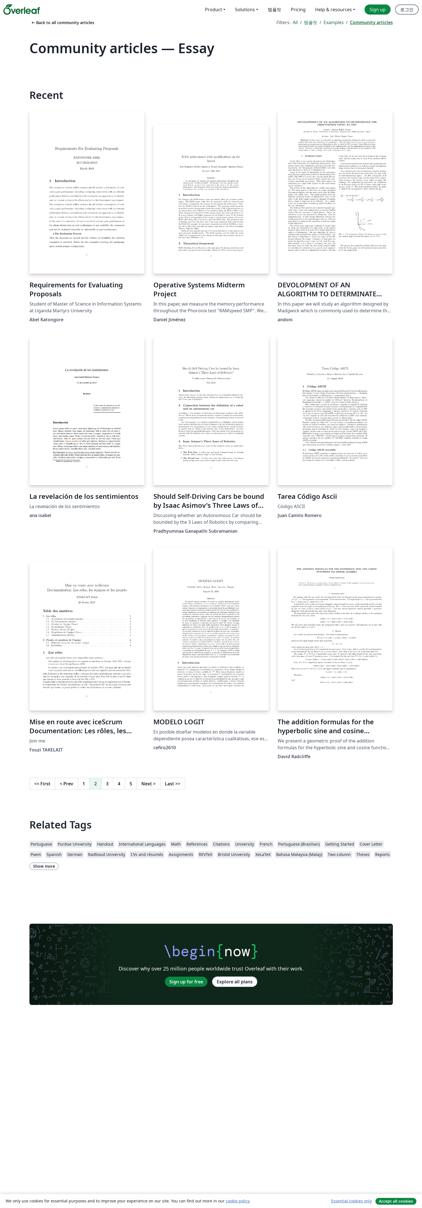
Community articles (371, 22)
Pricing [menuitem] (298, 9)
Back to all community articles (62, 22)
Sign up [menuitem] (378, 9)
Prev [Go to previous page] (66, 784)
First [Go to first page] (42, 784)
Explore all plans (235, 982)
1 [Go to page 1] (83, 784)
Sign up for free (186, 982)
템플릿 (310, 22)
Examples (334, 22)
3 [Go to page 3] (107, 784)
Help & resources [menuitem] (333, 9)
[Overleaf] (21, 9)
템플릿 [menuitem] (274, 9)
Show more (44, 866)
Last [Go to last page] (172, 784)
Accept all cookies (396, 1201)
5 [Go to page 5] (131, 784)
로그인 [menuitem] (407, 9)
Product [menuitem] (213, 9)
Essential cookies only (351, 1201)
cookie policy (237, 1201)
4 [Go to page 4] (119, 784)
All (295, 22)
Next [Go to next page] (148, 784)
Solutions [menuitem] (245, 9)
